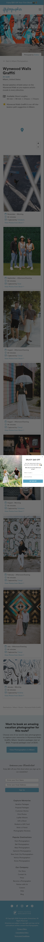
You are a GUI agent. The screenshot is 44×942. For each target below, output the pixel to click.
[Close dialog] (42, 457)
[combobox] (32, 472)
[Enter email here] (33, 477)
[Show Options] (41, 472)
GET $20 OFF (33, 481)
